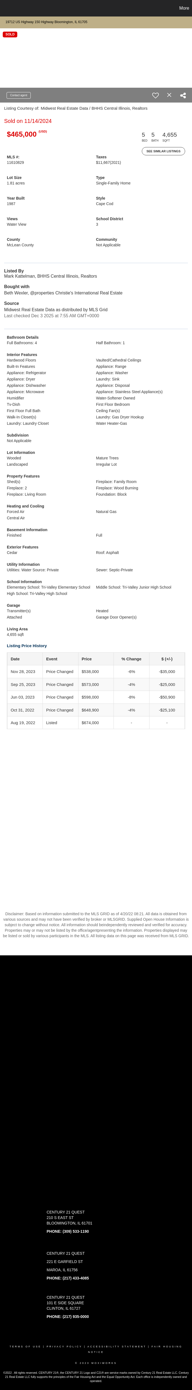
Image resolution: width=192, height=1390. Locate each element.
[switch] (155, 95)
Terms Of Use (25, 1346)
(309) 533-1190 (76, 1231)
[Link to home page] (7, 8)
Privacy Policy (64, 1346)
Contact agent (18, 95)
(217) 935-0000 (76, 1316)
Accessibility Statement (116, 1346)
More (184, 8)
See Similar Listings (163, 151)
